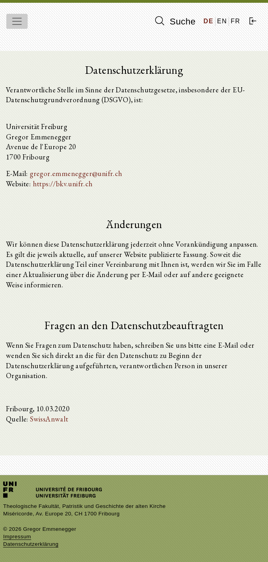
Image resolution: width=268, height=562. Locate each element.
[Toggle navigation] (17, 21)
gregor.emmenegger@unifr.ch (76, 173)
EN (222, 21)
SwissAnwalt (49, 418)
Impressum (17, 537)
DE (209, 21)
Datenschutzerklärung (30, 544)
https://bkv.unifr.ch (63, 183)
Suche (175, 21)
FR (235, 21)
